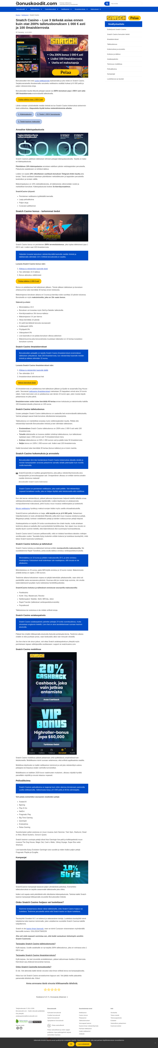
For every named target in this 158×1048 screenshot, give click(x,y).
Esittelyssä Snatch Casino (116, 28)
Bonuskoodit (20, 9)
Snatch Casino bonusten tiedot (118, 33)
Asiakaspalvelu (112, 58)
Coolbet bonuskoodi (53, 1014)
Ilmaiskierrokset (112, 38)
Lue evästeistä (83, 1044)
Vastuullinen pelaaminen (118, 1022)
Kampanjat (111, 73)
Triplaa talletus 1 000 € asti (28, 280)
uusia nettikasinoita (42, 80)
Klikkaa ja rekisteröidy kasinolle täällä (33, 370)
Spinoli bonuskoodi (53, 1017)
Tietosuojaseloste (116, 1017)
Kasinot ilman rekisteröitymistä (88, 1024)
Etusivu (18, 14)
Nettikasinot (65, 9)
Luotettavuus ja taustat (115, 78)
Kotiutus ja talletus (113, 53)
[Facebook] (21, 1028)
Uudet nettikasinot (84, 1029)
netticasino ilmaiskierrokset (39, 391)
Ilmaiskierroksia (80, 9)
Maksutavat (95, 9)
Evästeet (113, 1019)
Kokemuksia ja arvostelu (116, 48)
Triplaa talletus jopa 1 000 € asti (30, 99)
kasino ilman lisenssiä (34, 928)
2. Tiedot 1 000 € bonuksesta (48, 114)
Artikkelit (81, 1032)
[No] (155, 1043)
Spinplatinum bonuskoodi (55, 1019)
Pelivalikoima (112, 68)
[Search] (107, 4)
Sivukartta (114, 1012)
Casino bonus (83, 1014)
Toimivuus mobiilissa (114, 63)
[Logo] (36, 3)
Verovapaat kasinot (85, 1022)
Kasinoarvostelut (116, 1024)
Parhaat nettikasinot (85, 1027)
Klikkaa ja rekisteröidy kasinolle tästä (33, 268)
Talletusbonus (34, 9)
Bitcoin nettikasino (23, 508)
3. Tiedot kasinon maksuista (29, 121)
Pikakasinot (82, 1017)
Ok (71, 1044)
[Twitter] (17, 1028)
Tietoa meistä (115, 1014)
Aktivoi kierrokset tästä (27, 382)
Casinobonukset (50, 9)
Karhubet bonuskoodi (54, 1012)
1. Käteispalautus (25, 114)
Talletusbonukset (84, 1019)
